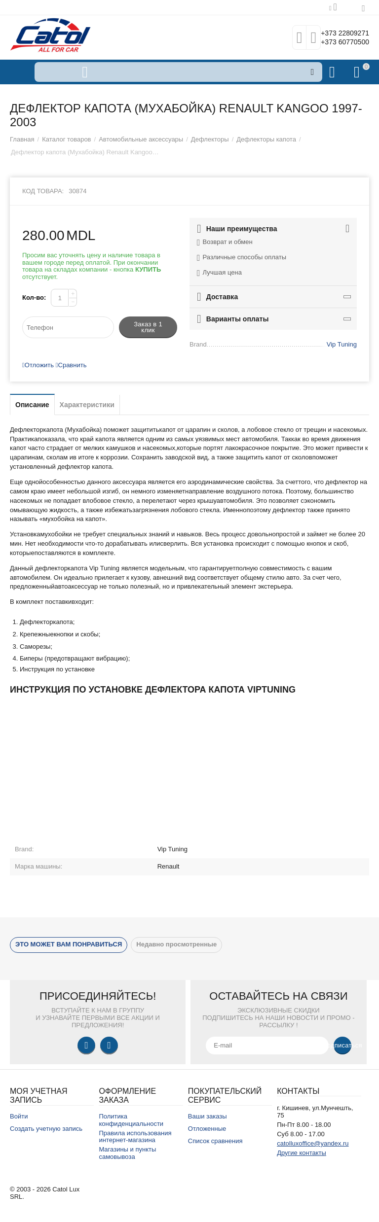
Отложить (38, 365)
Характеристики (87, 405)
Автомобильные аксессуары (141, 139)
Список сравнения (215, 1141)
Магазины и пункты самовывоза (127, 1153)
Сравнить (71, 365)
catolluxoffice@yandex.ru (312, 1143)
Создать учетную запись (46, 1128)
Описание (32, 405)
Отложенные (207, 1128)
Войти (19, 1116)
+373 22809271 (338, 32)
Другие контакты (301, 1152)
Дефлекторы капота (266, 139)
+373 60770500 (338, 42)
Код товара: (43, 191)
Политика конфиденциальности (131, 1120)
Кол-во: (34, 297)
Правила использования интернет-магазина (135, 1136)
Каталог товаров (66, 139)
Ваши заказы (207, 1116)
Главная (22, 139)
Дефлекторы (210, 139)
